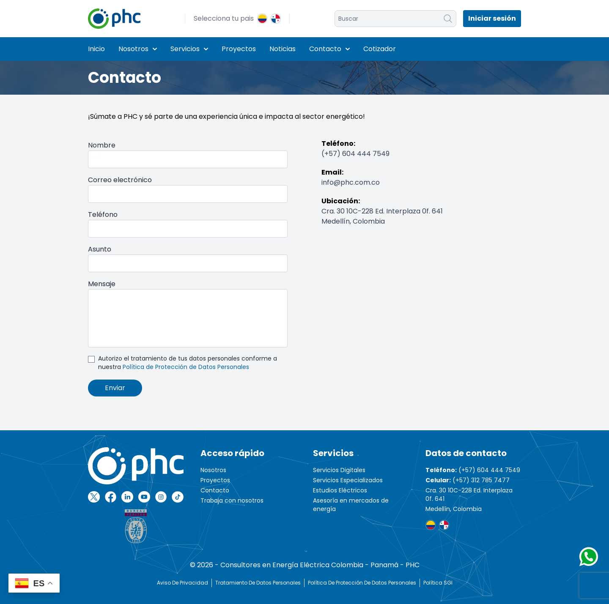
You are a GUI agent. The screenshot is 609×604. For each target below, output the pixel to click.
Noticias (282, 49)
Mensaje (101, 284)
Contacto (329, 49)
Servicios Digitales (339, 470)
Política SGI (438, 582)
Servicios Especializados (348, 480)
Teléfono (103, 214)
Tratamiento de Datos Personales (258, 582)
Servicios (189, 49)
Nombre (101, 145)
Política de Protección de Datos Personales (186, 367)
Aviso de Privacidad (182, 582)
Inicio (96, 49)
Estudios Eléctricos (340, 490)
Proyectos (239, 49)
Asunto (99, 249)
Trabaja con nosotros (231, 500)
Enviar (115, 388)
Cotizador (379, 49)
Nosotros (137, 49)
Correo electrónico (120, 180)
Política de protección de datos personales (362, 582)
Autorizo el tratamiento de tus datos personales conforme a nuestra (187, 362)
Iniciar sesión (492, 18)
